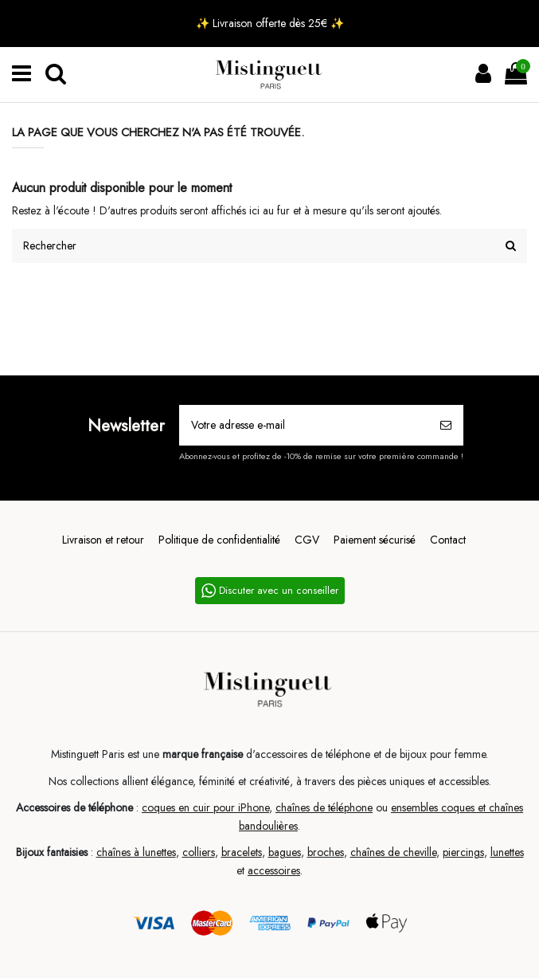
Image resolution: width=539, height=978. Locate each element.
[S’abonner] (446, 425)
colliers (198, 852)
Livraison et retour (103, 540)
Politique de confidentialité (219, 540)
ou (382, 807)
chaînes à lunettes (136, 852)
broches (325, 852)
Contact (448, 540)
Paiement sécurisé (375, 540)
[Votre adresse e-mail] (304, 425)
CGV (307, 540)
